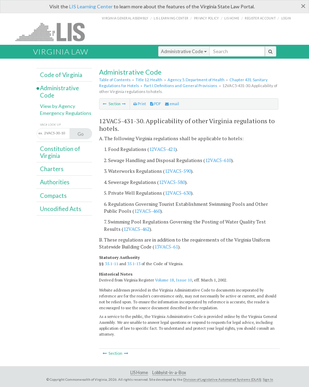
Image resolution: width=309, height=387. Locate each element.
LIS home (231, 18)
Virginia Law (60, 51)
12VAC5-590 (178, 171)
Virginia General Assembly (125, 18)
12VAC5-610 (218, 160)
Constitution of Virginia (60, 152)
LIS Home (139, 372)
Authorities (55, 182)
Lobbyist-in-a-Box (169, 372)
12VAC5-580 (172, 182)
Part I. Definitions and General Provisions (180, 85)
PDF (155, 104)
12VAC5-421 (162, 149)
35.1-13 (133, 263)
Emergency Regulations (65, 113)
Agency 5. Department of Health (196, 79)
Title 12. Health (149, 79)
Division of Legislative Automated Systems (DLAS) (222, 379)
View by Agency (57, 106)
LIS (54, 31)
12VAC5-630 (178, 193)
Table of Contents (115, 79)
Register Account (260, 18)
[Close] (303, 5)
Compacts (53, 195)
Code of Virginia (61, 74)
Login (286, 18)
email (172, 104)
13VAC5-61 (166, 246)
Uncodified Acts (60, 208)
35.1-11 (111, 263)
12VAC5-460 (147, 211)
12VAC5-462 (136, 229)
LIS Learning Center (91, 6)
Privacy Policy (206, 18)
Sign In (268, 379)
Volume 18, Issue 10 (173, 280)
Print (139, 104)
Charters (52, 169)
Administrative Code (184, 51)
